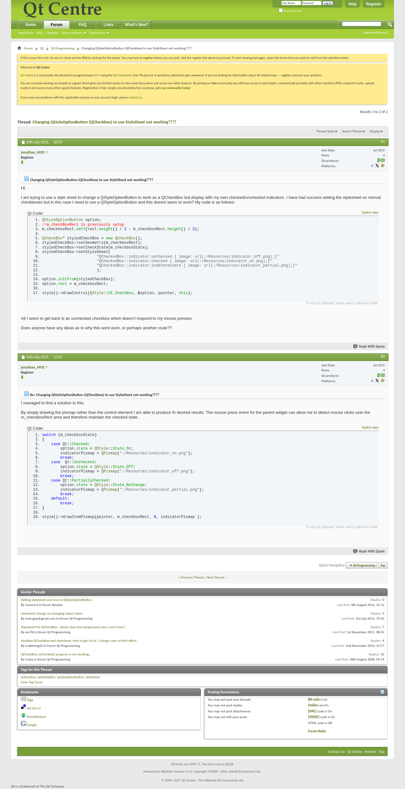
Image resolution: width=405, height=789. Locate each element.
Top (383, 565)
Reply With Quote (369, 346)
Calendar (52, 33)
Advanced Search (376, 32)
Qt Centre (27, 75)
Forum (56, 24)
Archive (370, 751)
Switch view (370, 212)
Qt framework (122, 75)
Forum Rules (317, 731)
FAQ (39, 33)
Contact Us (336, 751)
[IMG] (312, 711)
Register (373, 4)
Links (108, 24)
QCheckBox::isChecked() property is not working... (56, 654)
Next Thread (215, 577)
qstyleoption (46, 677)
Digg (30, 700)
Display (375, 131)
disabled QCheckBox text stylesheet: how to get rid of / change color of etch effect (79, 641)
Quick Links (97, 33)
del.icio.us (34, 708)
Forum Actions (72, 33)
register (286, 75)
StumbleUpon (37, 717)
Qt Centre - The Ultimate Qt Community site (213, 780)
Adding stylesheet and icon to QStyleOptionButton (56, 600)
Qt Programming (62, 48)
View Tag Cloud (31, 682)
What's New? (136, 24)
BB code (314, 699)
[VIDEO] (314, 717)
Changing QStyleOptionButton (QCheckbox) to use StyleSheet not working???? (105, 122)
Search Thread (352, 131)
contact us (135, 97)
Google (32, 725)
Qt (42, 48)
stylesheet (93, 677)
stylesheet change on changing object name (52, 613)
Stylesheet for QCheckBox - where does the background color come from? (73, 627)
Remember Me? (290, 10)
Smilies (313, 705)
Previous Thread (192, 577)
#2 (383, 356)
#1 (383, 141)
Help (352, 4)
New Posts (26, 33)
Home (30, 24)
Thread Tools (325, 131)
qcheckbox (28, 677)
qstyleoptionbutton (70, 677)
